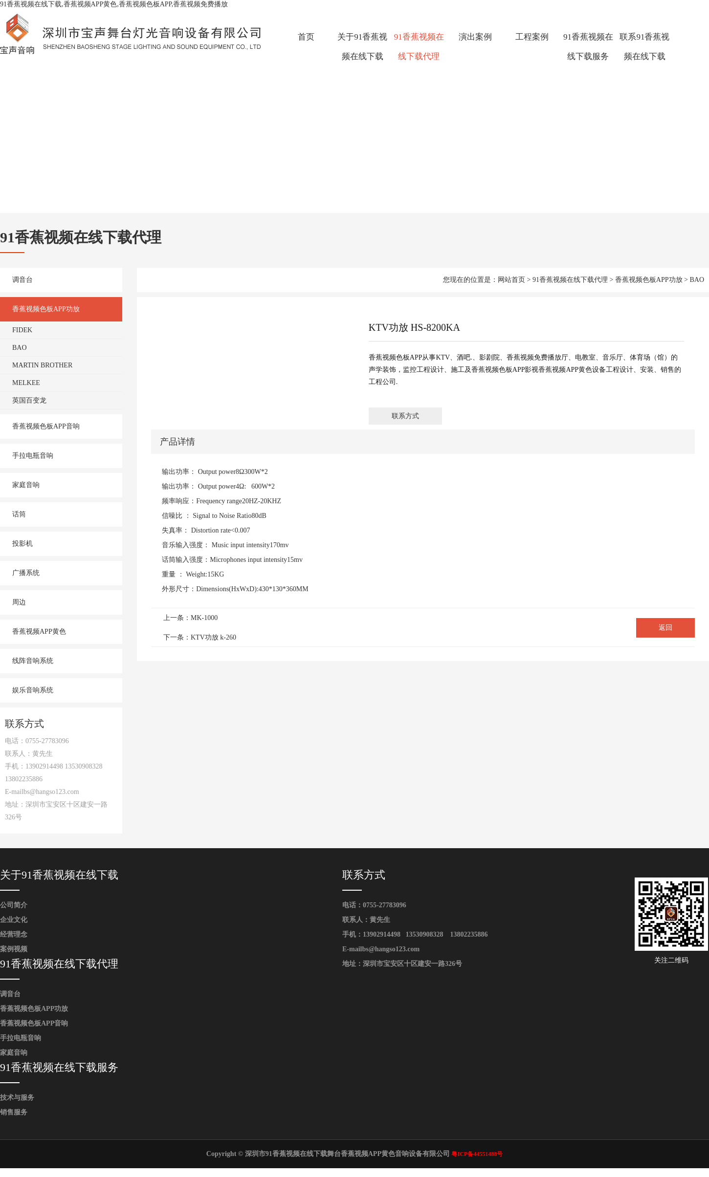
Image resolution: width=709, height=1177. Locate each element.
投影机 (22, 543)
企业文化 (13, 919)
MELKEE (26, 382)
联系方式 (405, 416)
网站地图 (13, 1172)
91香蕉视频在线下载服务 (588, 46)
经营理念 (13, 934)
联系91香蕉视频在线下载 (644, 46)
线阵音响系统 (32, 660)
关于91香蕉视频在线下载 (362, 46)
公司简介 (13, 905)
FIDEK (22, 330)
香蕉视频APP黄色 (39, 631)
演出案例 (475, 37)
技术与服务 (17, 1097)
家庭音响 (26, 485)
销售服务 (13, 1112)
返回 (665, 627)
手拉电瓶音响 (32, 455)
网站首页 (511, 279)
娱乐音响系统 (32, 690)
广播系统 (26, 573)
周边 (19, 602)
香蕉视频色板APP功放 (46, 309)
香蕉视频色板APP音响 (46, 426)
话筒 (19, 514)
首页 (306, 37)
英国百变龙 (29, 400)
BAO (19, 347)
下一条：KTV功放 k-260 (199, 637)
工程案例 (532, 37)
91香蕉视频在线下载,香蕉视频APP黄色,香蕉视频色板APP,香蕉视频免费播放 (114, 4)
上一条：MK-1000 (190, 617)
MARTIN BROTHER (42, 365)
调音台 (22, 279)
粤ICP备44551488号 (477, 1154)
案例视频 (13, 949)
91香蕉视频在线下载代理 (419, 46)
